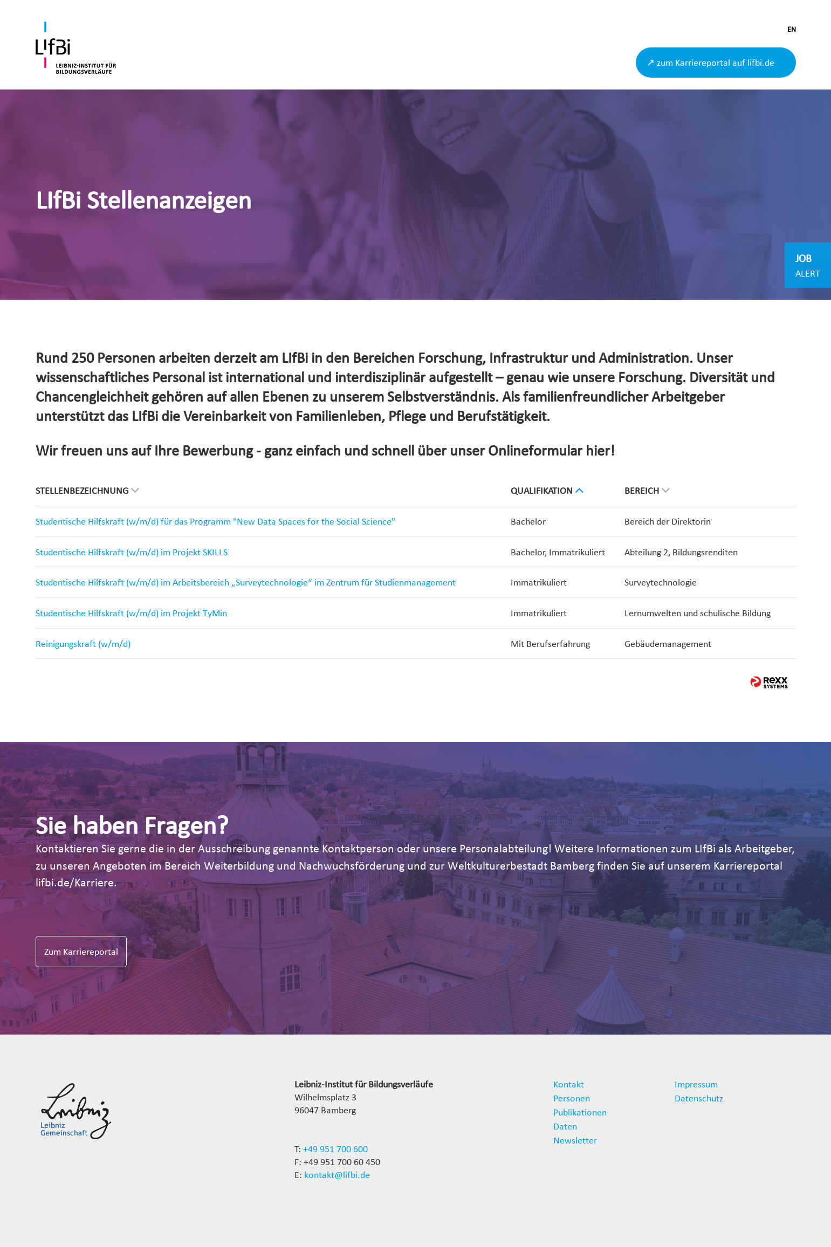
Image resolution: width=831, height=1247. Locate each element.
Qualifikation (547, 490)
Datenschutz (699, 1098)
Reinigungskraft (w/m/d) (83, 643)
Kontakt (568, 1084)
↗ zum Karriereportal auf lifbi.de (710, 62)
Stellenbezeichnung (87, 490)
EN (791, 29)
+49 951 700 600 (335, 1148)
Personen (571, 1098)
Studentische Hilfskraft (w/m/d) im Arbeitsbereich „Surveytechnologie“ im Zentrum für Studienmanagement (246, 582)
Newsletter (575, 1140)
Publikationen (580, 1112)
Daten (565, 1126)
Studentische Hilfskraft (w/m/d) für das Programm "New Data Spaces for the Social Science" (215, 521)
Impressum (696, 1084)
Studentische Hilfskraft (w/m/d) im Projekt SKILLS (132, 552)
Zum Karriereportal (81, 951)
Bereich (647, 490)
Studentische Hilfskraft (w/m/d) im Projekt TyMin (131, 613)
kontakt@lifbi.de (337, 1174)
